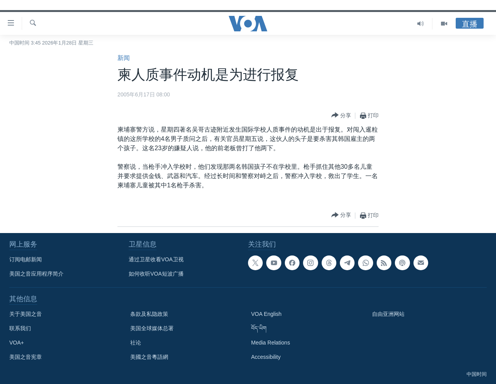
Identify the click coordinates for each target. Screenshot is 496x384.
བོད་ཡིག (259, 328)
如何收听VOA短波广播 (156, 274)
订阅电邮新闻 (25, 259)
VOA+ (16, 342)
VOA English (266, 314)
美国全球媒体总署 (152, 328)
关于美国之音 (25, 314)
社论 (135, 342)
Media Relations (270, 342)
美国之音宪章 (25, 357)
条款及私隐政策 (149, 314)
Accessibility (266, 357)
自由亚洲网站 (388, 314)
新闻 (123, 58)
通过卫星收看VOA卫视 (156, 259)
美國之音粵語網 (149, 357)
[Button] (341, 115)
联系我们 (20, 328)
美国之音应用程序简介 (36, 274)
